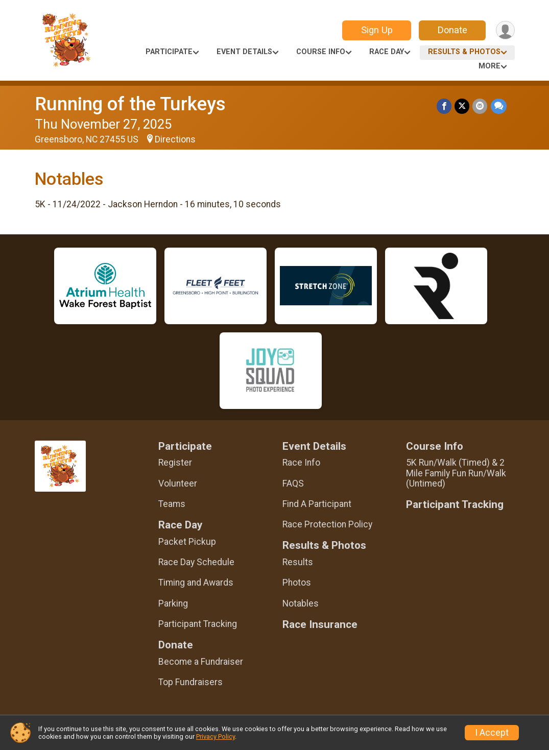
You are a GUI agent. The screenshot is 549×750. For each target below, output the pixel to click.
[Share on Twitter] (462, 106)
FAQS (293, 483)
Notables (300, 603)
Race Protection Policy (327, 524)
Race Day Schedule (196, 562)
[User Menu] (505, 30)
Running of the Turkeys (130, 104)
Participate (169, 51)
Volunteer (177, 483)
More (489, 66)
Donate (452, 30)
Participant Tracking (197, 624)
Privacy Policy (215, 736)
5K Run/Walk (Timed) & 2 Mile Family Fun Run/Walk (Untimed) (456, 472)
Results (297, 562)
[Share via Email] (480, 106)
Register (175, 462)
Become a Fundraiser (200, 662)
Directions (175, 139)
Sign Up (376, 30)
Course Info (320, 51)
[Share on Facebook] (444, 106)
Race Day (386, 51)
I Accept (492, 733)
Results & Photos (464, 51)
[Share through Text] (499, 106)
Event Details (244, 51)
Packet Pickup (187, 542)
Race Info (301, 462)
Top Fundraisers (190, 682)
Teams (171, 504)
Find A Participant (316, 504)
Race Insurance (319, 625)
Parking (173, 603)
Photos (296, 582)
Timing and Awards (195, 582)
